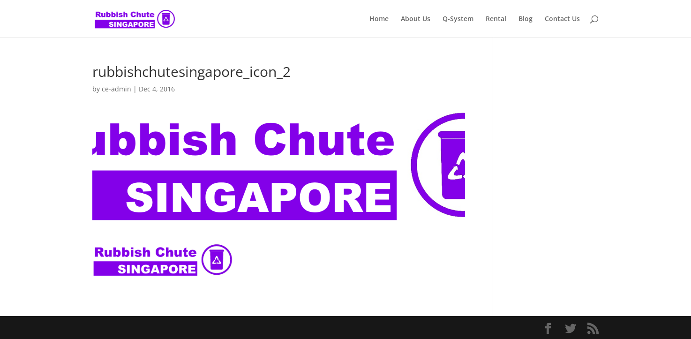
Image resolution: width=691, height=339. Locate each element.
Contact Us (562, 19)
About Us (415, 19)
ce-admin (116, 88)
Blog (525, 19)
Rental (496, 19)
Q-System (458, 19)
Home (379, 19)
